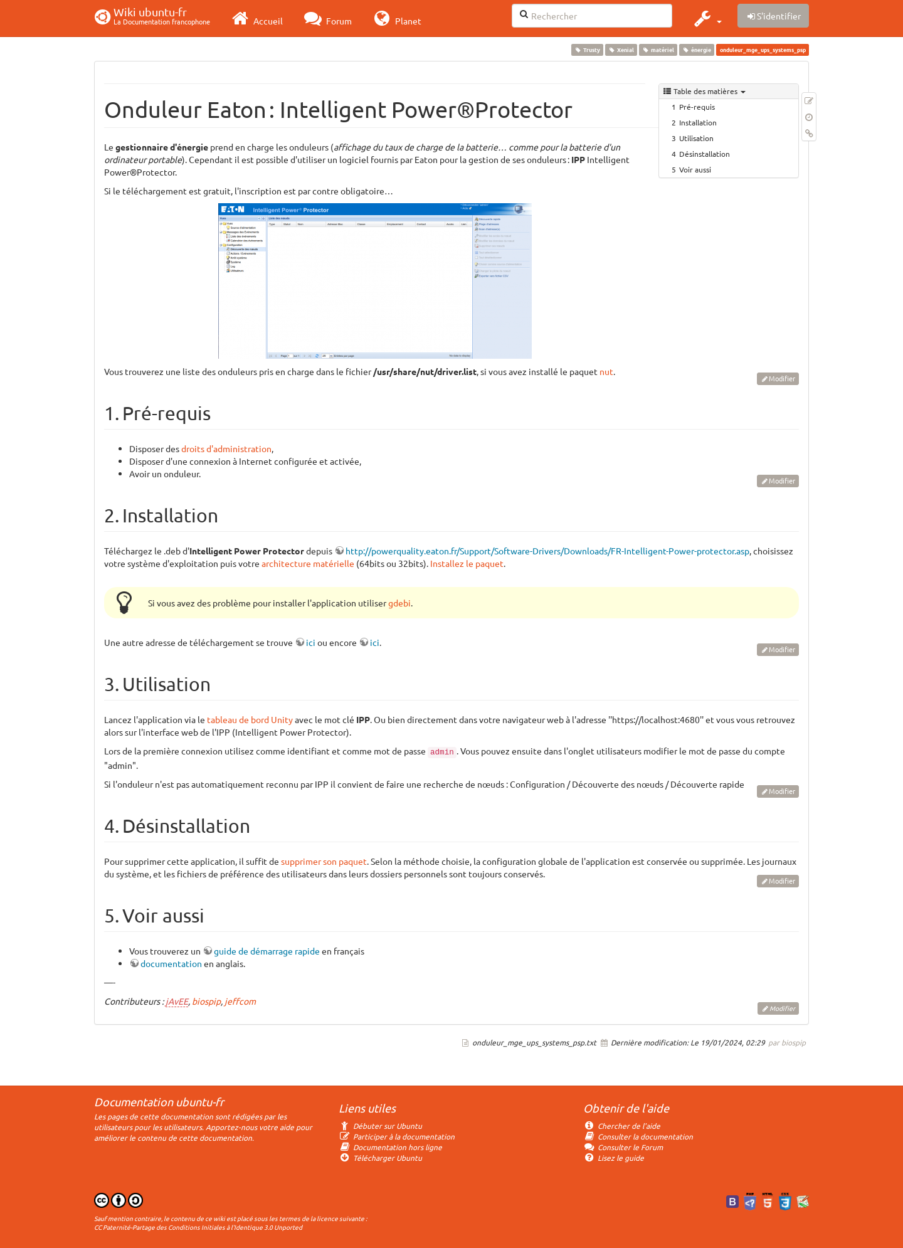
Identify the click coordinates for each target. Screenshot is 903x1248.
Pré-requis (697, 107)
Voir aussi (695, 169)
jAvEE (177, 1001)
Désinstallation (704, 154)
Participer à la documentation (397, 1136)
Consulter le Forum (623, 1147)
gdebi (399, 602)
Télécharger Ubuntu (380, 1158)
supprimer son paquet (324, 861)
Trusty (586, 49)
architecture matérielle (307, 563)
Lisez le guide (613, 1158)
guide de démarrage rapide (267, 950)
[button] (706, 18)
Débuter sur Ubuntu (380, 1126)
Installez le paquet (467, 563)
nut (606, 371)
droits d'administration (226, 448)
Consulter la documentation (638, 1136)
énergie (697, 49)
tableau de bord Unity (250, 719)
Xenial (620, 49)
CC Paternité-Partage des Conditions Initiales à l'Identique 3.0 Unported (198, 1227)
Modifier (782, 378)
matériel (657, 49)
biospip (206, 1001)
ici (310, 642)
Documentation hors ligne (390, 1147)
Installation (698, 122)
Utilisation (696, 138)
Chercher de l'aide (621, 1126)
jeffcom (240, 1001)
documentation (171, 963)
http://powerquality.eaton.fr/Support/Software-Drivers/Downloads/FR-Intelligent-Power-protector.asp (547, 550)
